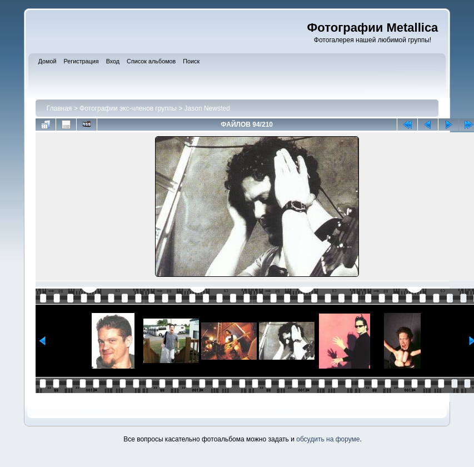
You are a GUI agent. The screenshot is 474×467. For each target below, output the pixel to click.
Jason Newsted (207, 108)
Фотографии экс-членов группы (128, 108)
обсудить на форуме (328, 439)
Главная (59, 108)
